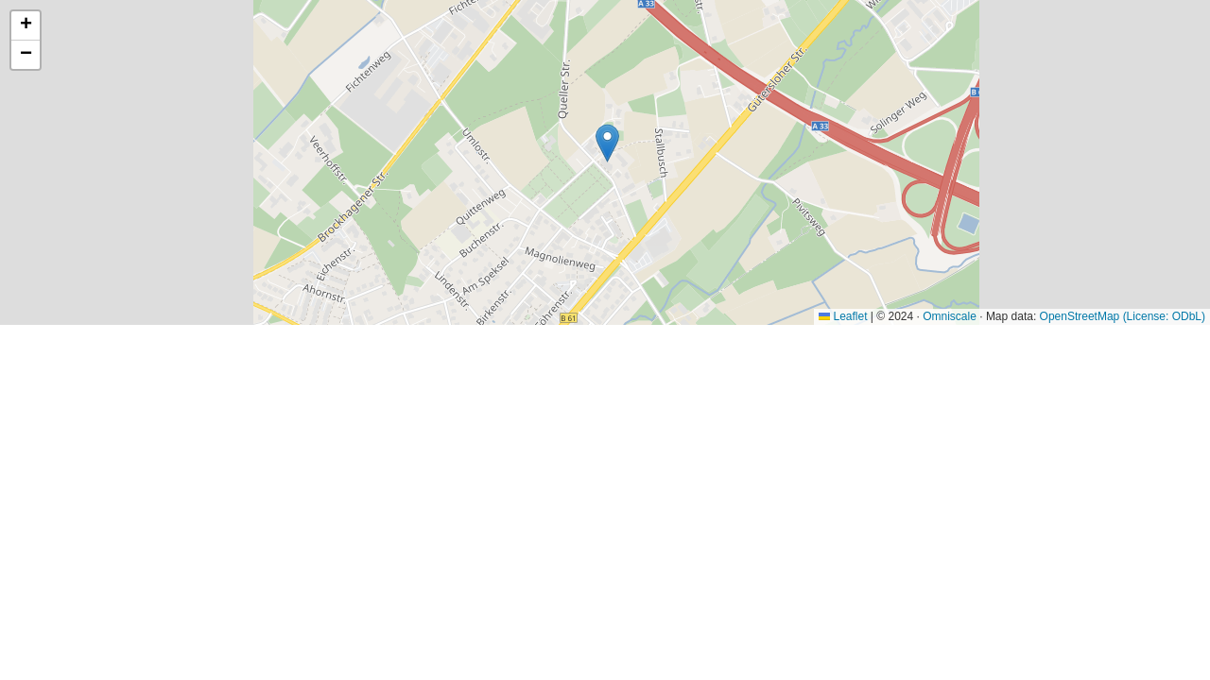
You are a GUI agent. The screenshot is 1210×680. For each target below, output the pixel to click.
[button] (607, 143)
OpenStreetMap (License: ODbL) (1122, 316)
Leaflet (843, 316)
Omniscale (950, 316)
